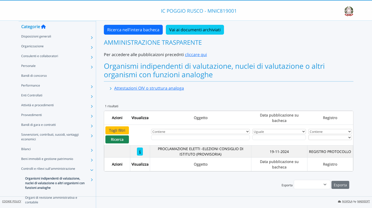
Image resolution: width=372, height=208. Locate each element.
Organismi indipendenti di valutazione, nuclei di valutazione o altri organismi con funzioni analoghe (54, 193)
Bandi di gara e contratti (38, 134)
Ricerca (117, 139)
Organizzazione (32, 56)
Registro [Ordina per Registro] (330, 117)
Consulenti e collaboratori (39, 66)
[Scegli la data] (279, 137)
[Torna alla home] (43, 36)
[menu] (312, 184)
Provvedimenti (31, 124)
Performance (30, 95)
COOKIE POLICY (11, 201)
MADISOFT (363, 201)
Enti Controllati (31, 105)
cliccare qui (196, 54)
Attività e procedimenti (37, 115)
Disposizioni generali (36, 46)
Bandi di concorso (34, 85)
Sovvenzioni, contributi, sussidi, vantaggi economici (50, 146)
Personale (28, 75)
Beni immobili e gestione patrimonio (47, 168)
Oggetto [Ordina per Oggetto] (200, 117)
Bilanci (26, 159)
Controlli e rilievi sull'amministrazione (48, 178)
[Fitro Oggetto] (200, 137)
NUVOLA (345, 201)
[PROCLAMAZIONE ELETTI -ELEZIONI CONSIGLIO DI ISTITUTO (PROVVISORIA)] (140, 152)
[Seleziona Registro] (330, 137)
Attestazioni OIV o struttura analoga (149, 88)
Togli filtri (117, 130)
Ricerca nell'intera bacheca (133, 30)
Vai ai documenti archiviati (195, 30)
